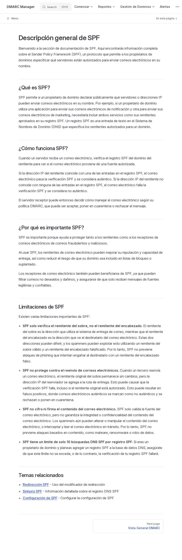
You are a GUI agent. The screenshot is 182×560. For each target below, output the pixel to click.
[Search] (56, 7)
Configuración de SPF (40, 498)
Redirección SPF (36, 484)
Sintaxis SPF (32, 491)
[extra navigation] (177, 6)
